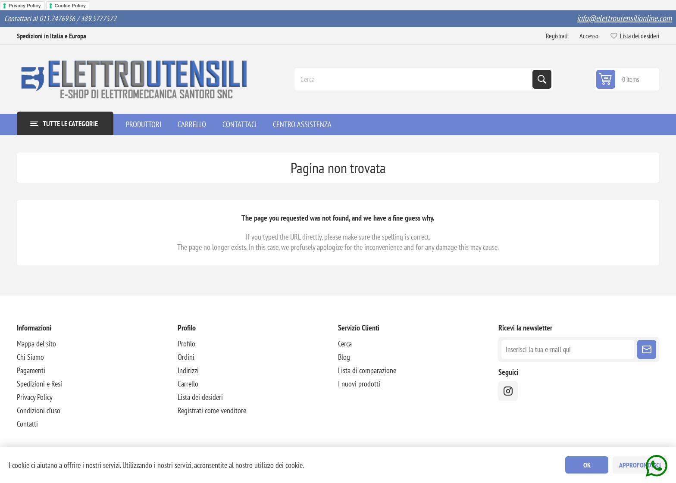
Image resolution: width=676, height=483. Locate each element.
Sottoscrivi (646, 349)
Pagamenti (31, 370)
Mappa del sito (36, 344)
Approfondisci (640, 465)
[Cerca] (414, 79)
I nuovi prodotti (359, 384)
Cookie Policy (70, 5)
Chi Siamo (30, 357)
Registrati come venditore (212, 410)
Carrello (188, 384)
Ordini (186, 357)
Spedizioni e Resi (39, 384)
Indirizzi (188, 370)
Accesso (588, 35)
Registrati (556, 35)
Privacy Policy (25, 5)
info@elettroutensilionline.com (624, 18)
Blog (344, 357)
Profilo (186, 344)
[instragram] (508, 391)
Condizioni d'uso (38, 410)
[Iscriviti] (567, 349)
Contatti (27, 424)
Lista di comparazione (367, 370)
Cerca (541, 79)
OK (587, 465)
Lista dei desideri (200, 397)
